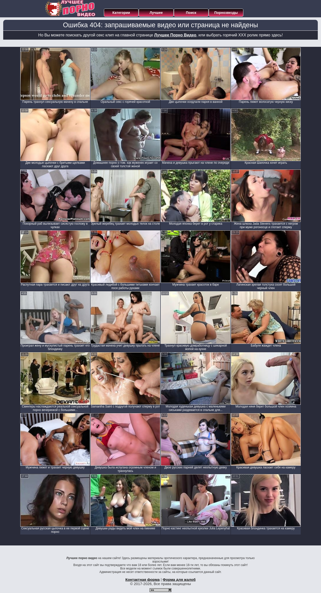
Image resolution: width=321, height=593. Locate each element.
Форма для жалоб (179, 579)
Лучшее (156, 13)
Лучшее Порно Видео (175, 35)
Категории (121, 13)
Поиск (191, 13)
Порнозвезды (226, 13)
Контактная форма (142, 579)
